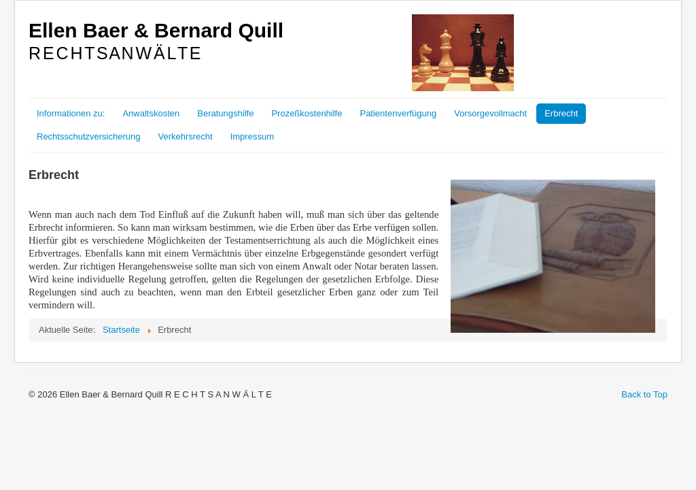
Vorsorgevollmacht (490, 113)
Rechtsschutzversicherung (88, 136)
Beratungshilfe (225, 113)
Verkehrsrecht (185, 136)
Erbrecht (561, 113)
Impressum (252, 136)
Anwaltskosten (150, 113)
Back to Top (644, 394)
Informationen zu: (71, 113)
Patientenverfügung (398, 113)
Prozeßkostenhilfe (306, 113)
